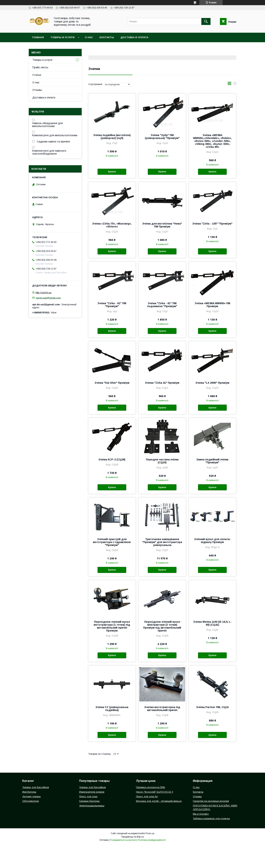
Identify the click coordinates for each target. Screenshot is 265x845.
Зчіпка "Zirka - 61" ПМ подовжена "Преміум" (162, 305)
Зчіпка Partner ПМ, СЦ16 (212, 707)
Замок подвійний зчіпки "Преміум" (212, 461)
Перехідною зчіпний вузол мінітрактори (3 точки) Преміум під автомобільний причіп (162, 626)
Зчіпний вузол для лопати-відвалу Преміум (212, 541)
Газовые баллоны (89, 801)
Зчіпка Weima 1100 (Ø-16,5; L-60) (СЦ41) (212, 623)
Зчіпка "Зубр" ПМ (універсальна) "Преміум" (162, 137)
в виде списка (234, 84)
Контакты (107, 37)
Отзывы (37, 89)
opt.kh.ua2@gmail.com (48, 297)
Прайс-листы (40, 67)
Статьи (36, 74)
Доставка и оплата (134, 37)
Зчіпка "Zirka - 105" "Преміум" (212, 223)
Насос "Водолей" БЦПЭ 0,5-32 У (154, 791)
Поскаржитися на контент (123, 840)
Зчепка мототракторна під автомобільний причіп (162, 709)
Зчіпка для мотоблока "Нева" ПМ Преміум (162, 225)
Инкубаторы (29, 791)
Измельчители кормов (91, 791)
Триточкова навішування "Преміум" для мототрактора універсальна (162, 542)
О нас (89, 37)
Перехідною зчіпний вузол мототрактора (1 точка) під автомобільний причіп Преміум (112, 626)
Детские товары (31, 796)
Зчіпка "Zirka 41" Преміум (162, 382)
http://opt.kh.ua (43, 292)
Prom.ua (150, 833)
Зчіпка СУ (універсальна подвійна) (112, 709)
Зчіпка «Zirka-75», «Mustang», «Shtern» (112, 225)
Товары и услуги (62, 37)
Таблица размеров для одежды (211, 818)
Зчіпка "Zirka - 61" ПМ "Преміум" (112, 305)
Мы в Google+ (201, 814)
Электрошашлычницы (91, 805)
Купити (112, 171)
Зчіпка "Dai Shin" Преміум (112, 382)
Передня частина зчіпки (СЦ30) (162, 461)
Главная (38, 37)
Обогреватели (30, 801)
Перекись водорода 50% (150, 787)
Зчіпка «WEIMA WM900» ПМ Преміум (212, 305)
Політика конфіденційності (152, 840)
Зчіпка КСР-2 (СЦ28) (111, 459)
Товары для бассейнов (35, 787)
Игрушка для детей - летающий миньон (159, 801)
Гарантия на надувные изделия (211, 801)
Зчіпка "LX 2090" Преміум (212, 382)
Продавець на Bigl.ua (132, 836)
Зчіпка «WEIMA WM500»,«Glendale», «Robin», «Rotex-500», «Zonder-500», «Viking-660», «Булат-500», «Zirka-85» (212, 141)
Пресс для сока (88, 796)
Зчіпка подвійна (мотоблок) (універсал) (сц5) (112, 137)
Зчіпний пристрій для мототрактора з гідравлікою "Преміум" (112, 542)
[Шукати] (206, 21)
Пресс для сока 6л (147, 796)
